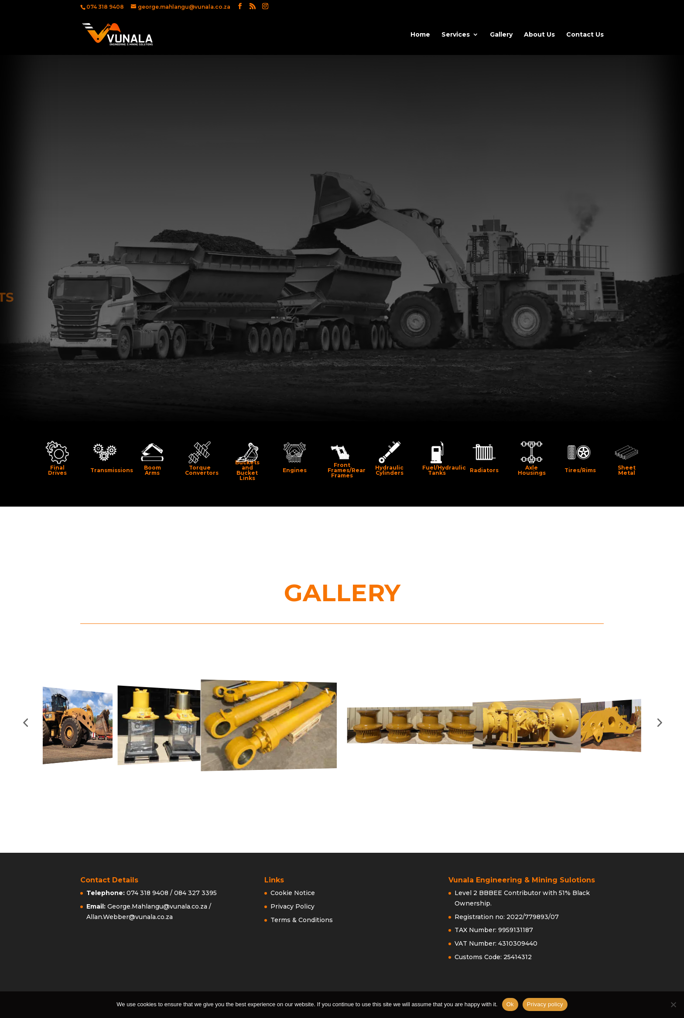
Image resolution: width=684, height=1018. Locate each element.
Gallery (501, 34)
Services (455, 34)
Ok (510, 1004)
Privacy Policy (292, 906)
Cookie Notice (292, 893)
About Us (539, 34)
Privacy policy (545, 1004)
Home (420, 34)
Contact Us (585, 34)
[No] (673, 1004)
